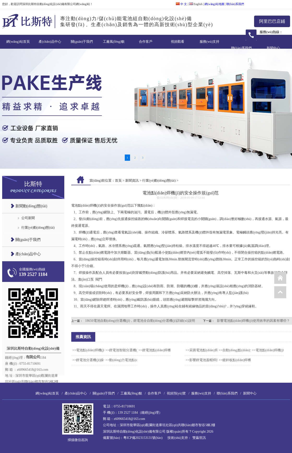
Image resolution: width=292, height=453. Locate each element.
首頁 (118, 180)
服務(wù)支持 (209, 41)
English (196, 4)
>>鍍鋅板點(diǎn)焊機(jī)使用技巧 (243, 360)
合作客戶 (145, 41)
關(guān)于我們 (82, 41)
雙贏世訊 (199, 438)
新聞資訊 (132, 180)
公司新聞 (28, 218)
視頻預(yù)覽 (176, 393)
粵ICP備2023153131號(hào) (142, 438)
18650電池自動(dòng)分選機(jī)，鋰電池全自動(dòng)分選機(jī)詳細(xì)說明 (140, 320)
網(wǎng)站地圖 (214, 4)
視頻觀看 (177, 41)
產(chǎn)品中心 (50, 41)
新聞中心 (273, 48)
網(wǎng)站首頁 (18, 41)
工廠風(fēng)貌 (114, 41)
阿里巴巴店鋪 (272, 21)
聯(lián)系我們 (235, 4)
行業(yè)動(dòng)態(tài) (38, 227)
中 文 (181, 4)
